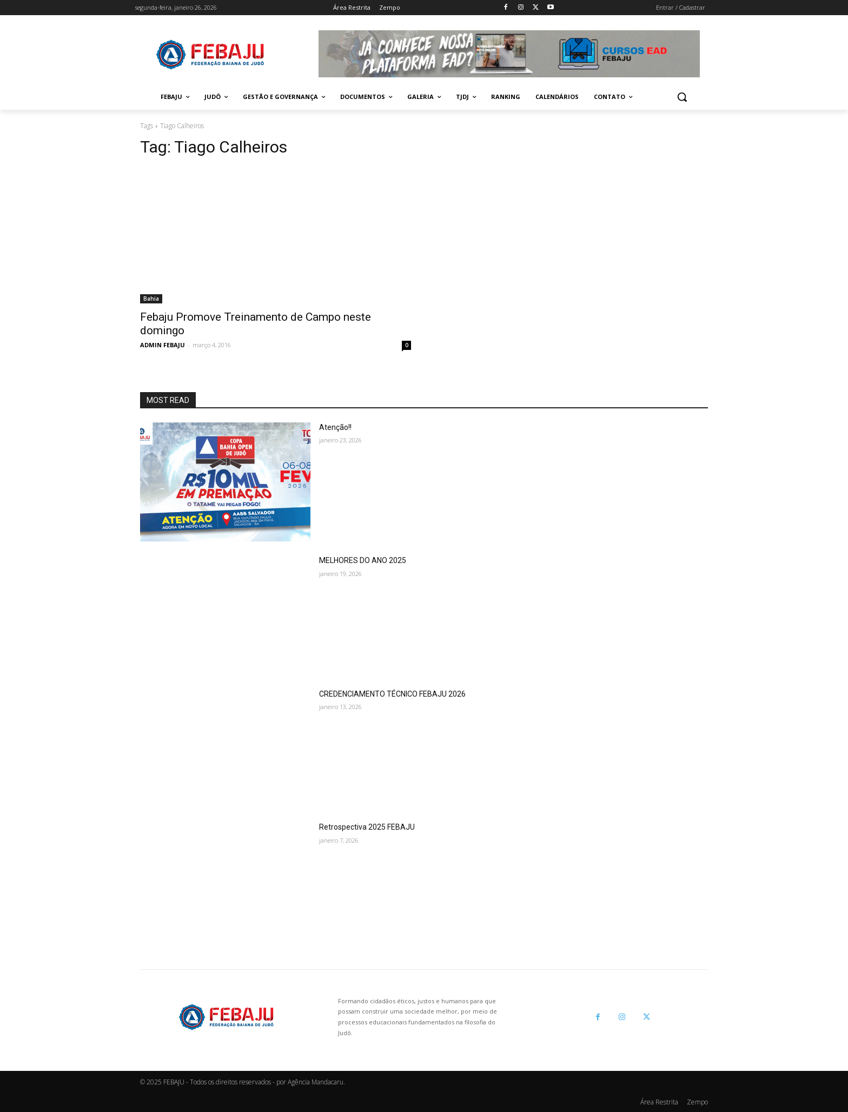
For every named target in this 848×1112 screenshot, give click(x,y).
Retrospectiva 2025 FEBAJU (367, 827)
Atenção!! (335, 427)
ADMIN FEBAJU (162, 345)
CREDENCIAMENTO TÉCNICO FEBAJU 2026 (392, 694)
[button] (682, 97)
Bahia (151, 298)
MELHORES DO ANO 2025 (362, 560)
